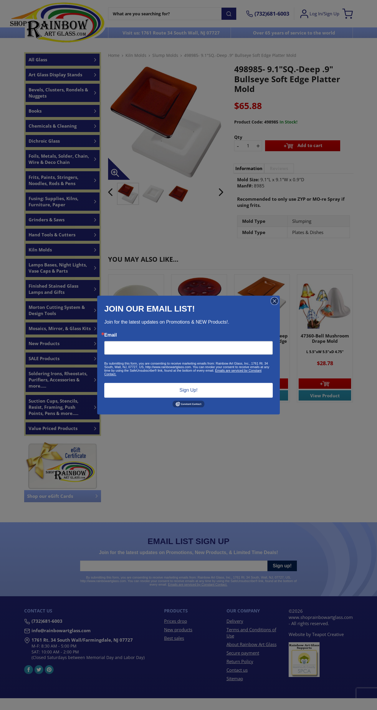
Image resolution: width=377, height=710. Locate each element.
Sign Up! (188, 390)
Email (110, 335)
